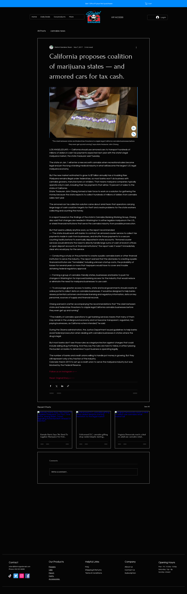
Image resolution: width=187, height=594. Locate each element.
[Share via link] (68, 386)
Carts (51, 576)
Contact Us (130, 570)
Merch (51, 573)
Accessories (54, 579)
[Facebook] (27, 576)
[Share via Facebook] (50, 386)
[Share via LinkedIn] (62, 386)
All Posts (41, 31)
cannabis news (58, 31)
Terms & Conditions (93, 573)
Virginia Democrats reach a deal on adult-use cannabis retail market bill (132, 435)
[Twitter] (15, 576)
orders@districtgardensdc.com (19, 566)
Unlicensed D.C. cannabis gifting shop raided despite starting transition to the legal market (93, 435)
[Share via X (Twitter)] (56, 386)
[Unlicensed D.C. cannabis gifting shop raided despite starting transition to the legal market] (93, 421)
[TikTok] (10, 576)
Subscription (130, 573)
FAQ (87, 567)
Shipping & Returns (93, 570)
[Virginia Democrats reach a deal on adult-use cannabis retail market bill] (132, 421)
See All (147, 407)
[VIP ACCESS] (117, 17)
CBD (51, 570)
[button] (149, 3)
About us (129, 567)
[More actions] (136, 47)
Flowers (52, 567)
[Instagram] (21, 576)
